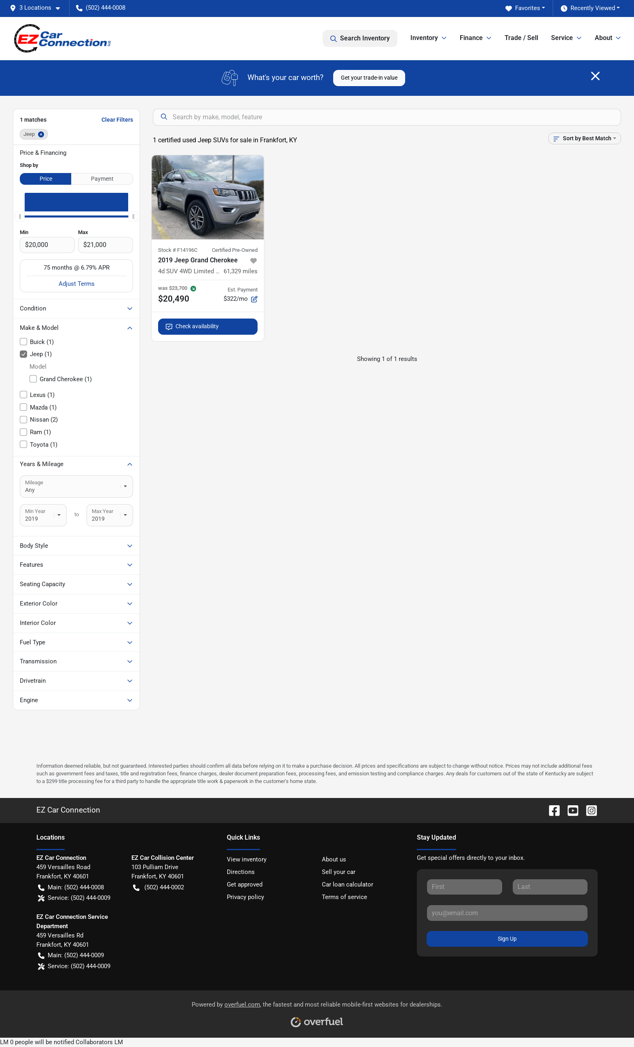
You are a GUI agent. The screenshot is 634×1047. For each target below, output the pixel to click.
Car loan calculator (347, 884)
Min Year (35, 511)
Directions (241, 872)
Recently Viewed (588, 8)
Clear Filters (117, 119)
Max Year (102, 511)
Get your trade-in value (369, 77)
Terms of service (344, 897)
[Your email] (507, 913)
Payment (102, 178)
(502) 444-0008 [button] (100, 7)
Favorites (522, 8)
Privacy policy (245, 897)
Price (46, 178)
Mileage (34, 482)
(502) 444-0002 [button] (158, 887)
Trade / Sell (521, 38)
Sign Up (507, 938)
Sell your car (338, 872)
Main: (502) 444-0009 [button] (71, 955)
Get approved (244, 884)
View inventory (246, 859)
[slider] (20, 216)
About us (334, 859)
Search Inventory (360, 38)
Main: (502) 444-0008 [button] (71, 887)
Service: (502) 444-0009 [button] (74, 898)
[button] (38, 8)
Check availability (192, 326)
